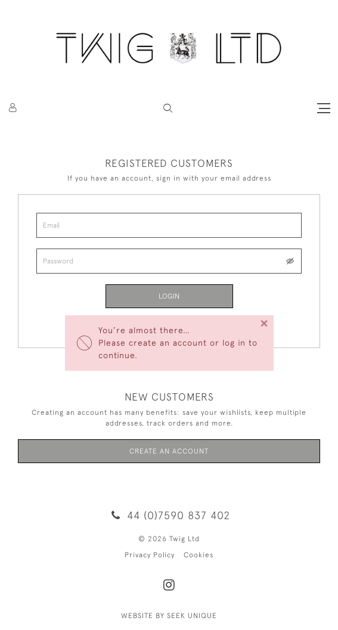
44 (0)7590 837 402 (169, 515)
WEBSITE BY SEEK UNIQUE (169, 616)
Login (169, 296)
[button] (168, 108)
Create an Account (169, 451)
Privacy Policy (150, 555)
